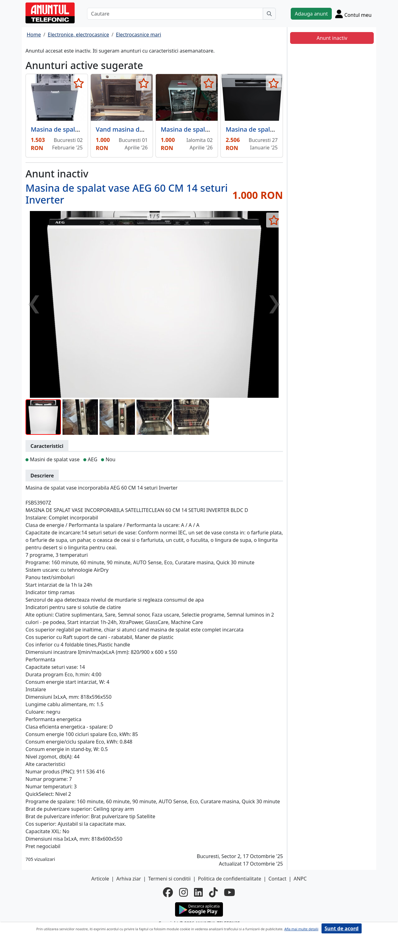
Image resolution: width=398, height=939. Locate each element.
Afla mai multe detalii (301, 929)
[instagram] (183, 892)
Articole (100, 878)
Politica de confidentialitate (229, 878)
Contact (277, 878)
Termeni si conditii (169, 878)
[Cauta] (269, 14)
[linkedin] (198, 892)
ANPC (300, 878)
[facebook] (168, 892)
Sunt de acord (342, 928)
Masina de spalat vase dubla (202, 129)
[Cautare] (175, 14)
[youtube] (229, 892)
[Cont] (353, 13)
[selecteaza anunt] (78, 83)
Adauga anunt (311, 13)
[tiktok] (213, 892)
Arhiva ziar (128, 878)
